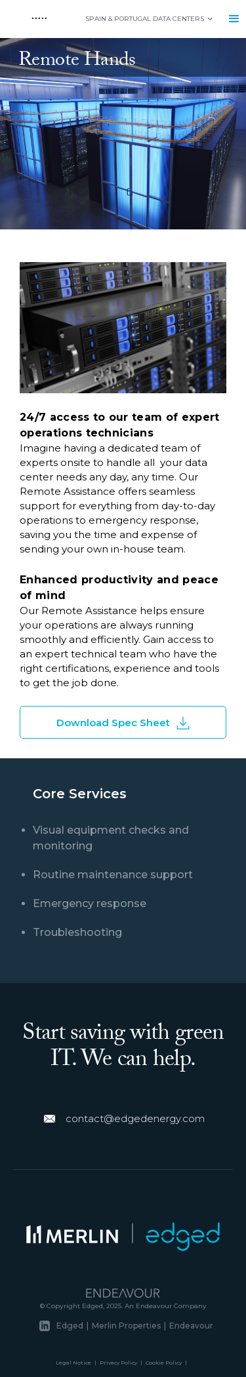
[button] (142, 19)
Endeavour (191, 1325)
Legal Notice (73, 1362)
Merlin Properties (126, 1325)
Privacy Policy (118, 1362)
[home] (36, 19)
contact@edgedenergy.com (135, 1118)
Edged (69, 1325)
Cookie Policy (164, 1362)
